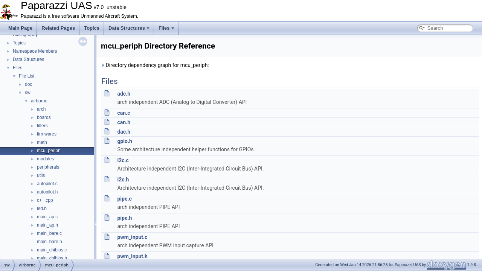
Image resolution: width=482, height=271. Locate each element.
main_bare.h (49, 241)
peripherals (48, 167)
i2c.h (123, 180)
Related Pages (58, 28)
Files (166, 28)
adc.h (123, 94)
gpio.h (124, 141)
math (42, 142)
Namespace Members (35, 51)
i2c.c (122, 160)
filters (42, 125)
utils (41, 175)
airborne (39, 101)
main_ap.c (47, 216)
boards (44, 117)
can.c (123, 113)
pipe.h (124, 218)
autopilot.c (47, 183)
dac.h (123, 132)
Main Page (20, 28)
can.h (123, 122)
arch (41, 109)
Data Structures (128, 28)
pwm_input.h (132, 256)
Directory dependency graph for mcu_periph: (155, 65)
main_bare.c (49, 233)
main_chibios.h (52, 258)
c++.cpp (45, 200)
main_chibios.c (52, 250)
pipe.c (124, 199)
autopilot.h (47, 192)
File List (26, 76)
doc (28, 84)
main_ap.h (47, 225)
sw (28, 92)
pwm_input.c (132, 237)
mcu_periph (49, 150)
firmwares (46, 134)
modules (45, 158)
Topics (91, 28)
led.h (42, 208)
